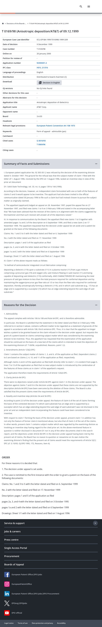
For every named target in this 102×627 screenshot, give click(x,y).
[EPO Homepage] (16, 6)
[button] (51, 164)
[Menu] (89, 6)
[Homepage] (3, 24)
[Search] (80, 6)
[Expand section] (95, 523)
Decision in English (49, 82)
